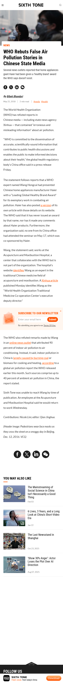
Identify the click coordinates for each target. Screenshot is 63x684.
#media (37, 101)
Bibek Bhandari (15, 96)
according (48, 362)
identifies (18, 270)
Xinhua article (50, 280)
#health (44, 101)
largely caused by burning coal (30, 357)
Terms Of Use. (50, 325)
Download (53, 678)
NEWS (6, 45)
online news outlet (20, 342)
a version (46, 205)
